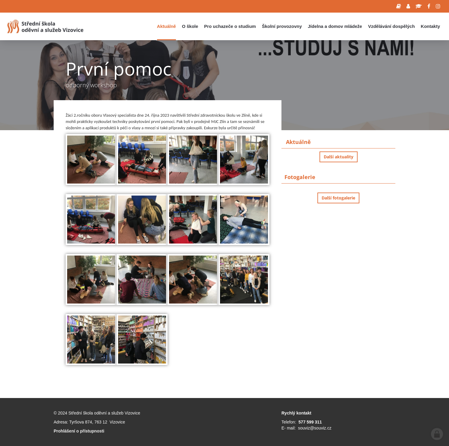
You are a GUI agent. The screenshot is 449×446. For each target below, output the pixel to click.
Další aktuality (338, 157)
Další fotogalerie (338, 198)
